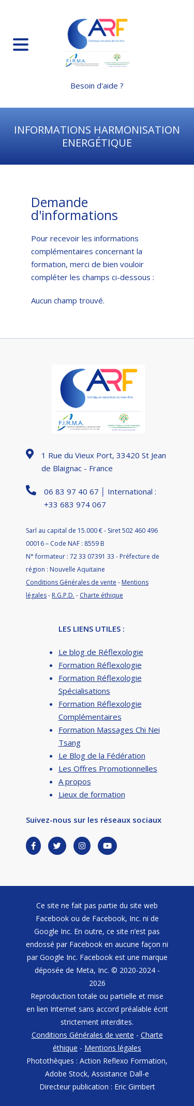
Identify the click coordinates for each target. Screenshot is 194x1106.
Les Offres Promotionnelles (107, 768)
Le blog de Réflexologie (100, 652)
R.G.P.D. (63, 595)
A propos (74, 781)
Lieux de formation (91, 794)
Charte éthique (101, 595)
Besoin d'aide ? (97, 85)
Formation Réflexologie (100, 665)
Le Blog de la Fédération (101, 755)
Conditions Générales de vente (71, 582)
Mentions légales (112, 1048)
